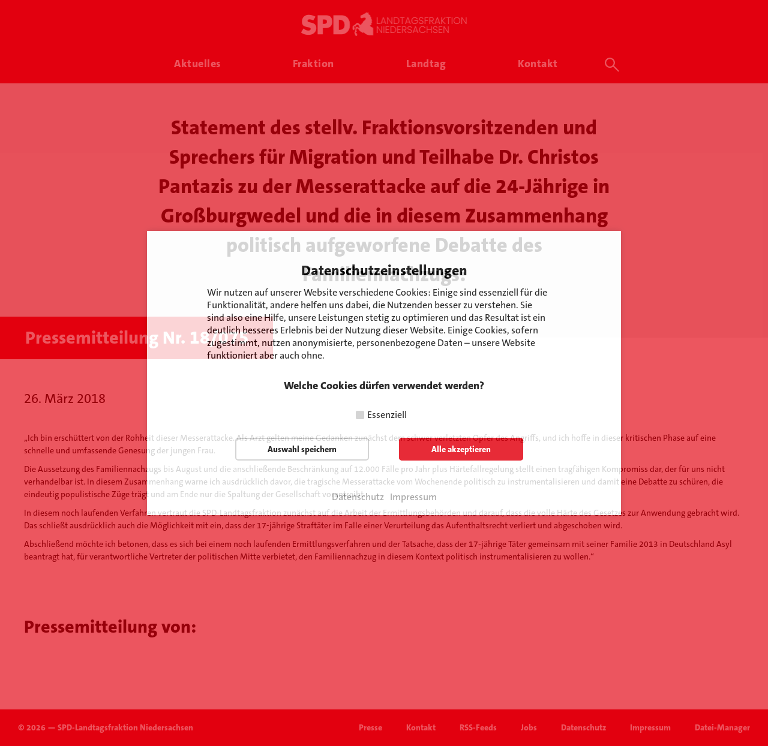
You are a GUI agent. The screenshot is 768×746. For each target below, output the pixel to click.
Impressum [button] (413, 497)
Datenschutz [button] (358, 497)
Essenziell (387, 414)
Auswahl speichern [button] (302, 449)
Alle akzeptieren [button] (461, 449)
